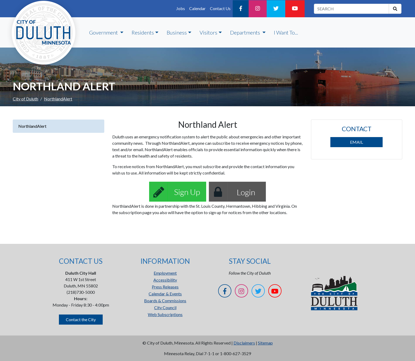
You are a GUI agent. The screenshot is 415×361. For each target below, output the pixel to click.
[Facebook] (241, 8)
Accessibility (165, 279)
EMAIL (356, 142)
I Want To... (286, 32)
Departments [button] (245, 32)
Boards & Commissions (165, 300)
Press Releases (165, 286)
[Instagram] (258, 8)
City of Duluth (25, 98)
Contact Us (220, 8)
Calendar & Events (165, 293)
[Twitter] (276, 8)
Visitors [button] (208, 32)
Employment (165, 272)
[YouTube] (295, 8)
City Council (165, 307)
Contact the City (81, 319)
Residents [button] (143, 32)
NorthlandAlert (32, 126)
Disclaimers (244, 342)
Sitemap (265, 342)
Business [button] (177, 32)
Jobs (180, 8)
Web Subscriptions (165, 314)
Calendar (197, 8)
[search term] (351, 9)
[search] (395, 9)
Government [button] (104, 32)
